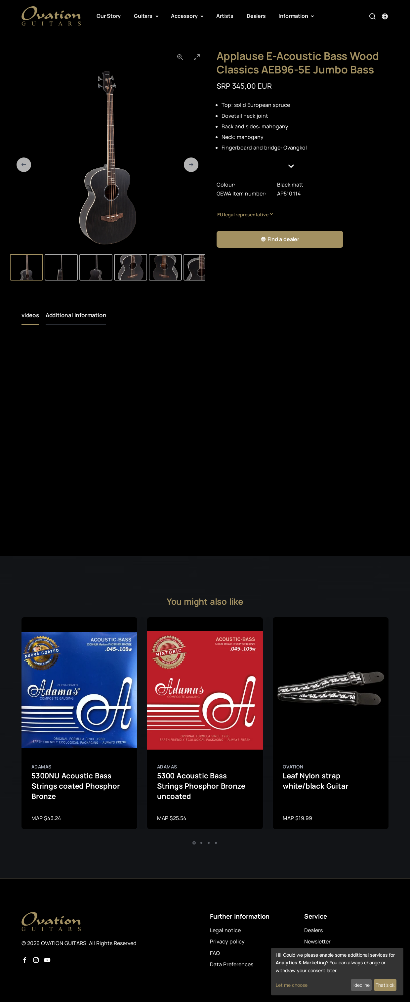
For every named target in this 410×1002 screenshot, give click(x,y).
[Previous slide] (24, 164)
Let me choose (292, 985)
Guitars (143, 16)
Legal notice (225, 930)
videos (30, 315)
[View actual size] (180, 57)
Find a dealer (280, 239)
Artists (224, 16)
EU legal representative (242, 214)
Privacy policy (227, 941)
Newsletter (317, 941)
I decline (361, 985)
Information (294, 16)
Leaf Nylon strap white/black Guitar (315, 781)
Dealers (256, 16)
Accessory (185, 16)
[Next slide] (191, 164)
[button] (302, 166)
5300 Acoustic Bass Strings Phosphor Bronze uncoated (201, 786)
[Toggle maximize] (196, 57)
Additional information (76, 315)
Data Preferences (231, 964)
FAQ (215, 953)
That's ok (385, 985)
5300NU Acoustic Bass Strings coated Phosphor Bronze (75, 786)
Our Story (109, 16)
